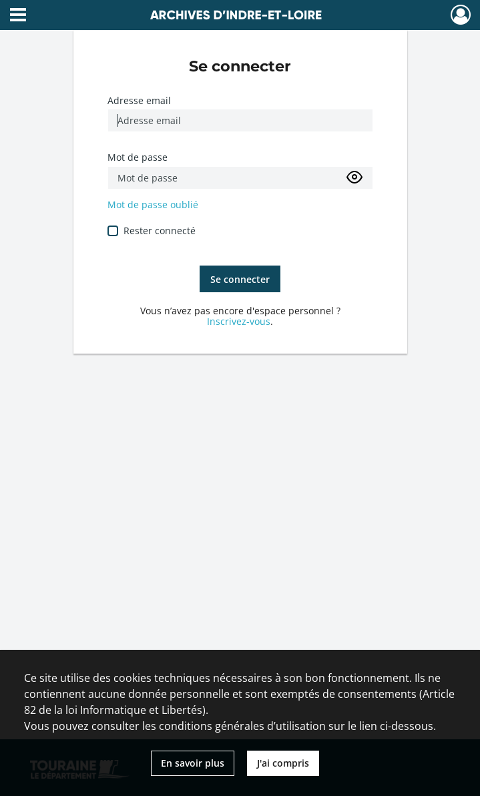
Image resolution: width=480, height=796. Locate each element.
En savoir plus (192, 763)
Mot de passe (137, 157)
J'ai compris (283, 763)
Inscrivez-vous (238, 321)
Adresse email (139, 100)
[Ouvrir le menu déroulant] (18, 16)
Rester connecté (160, 230)
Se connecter (240, 279)
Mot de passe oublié (152, 205)
